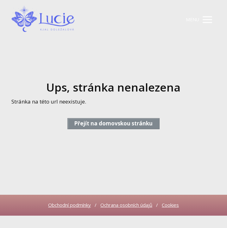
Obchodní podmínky (69, 205)
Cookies (170, 205)
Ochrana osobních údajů (126, 205)
